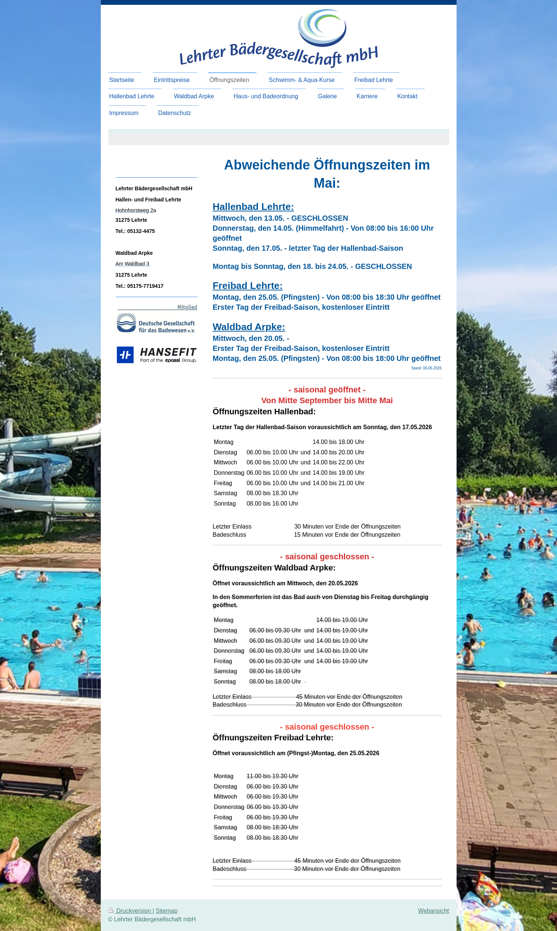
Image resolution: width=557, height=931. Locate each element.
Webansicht (433, 911)
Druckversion (130, 911)
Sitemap (167, 911)
